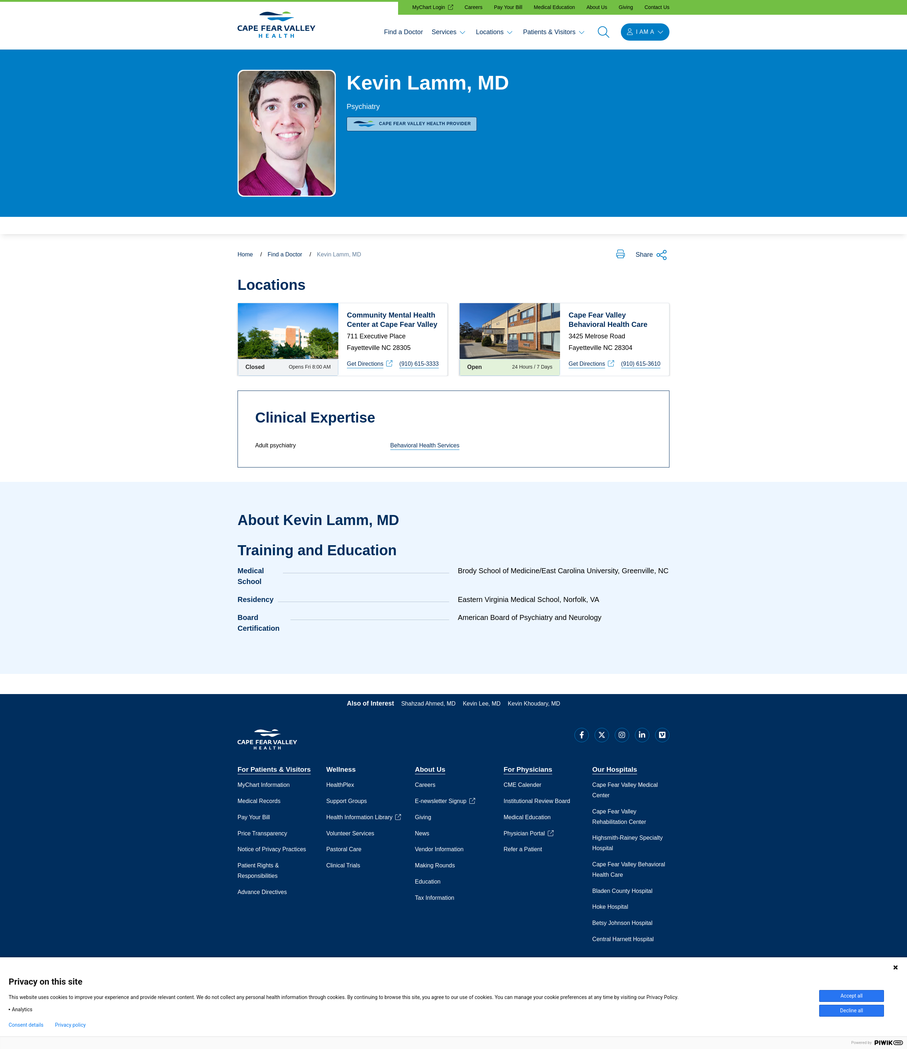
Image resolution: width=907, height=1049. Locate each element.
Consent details (26, 1025)
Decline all (851, 1010)
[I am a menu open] (645, 32)
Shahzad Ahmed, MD (428, 703)
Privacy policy (70, 1025)
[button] (620, 255)
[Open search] (603, 32)
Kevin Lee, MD (482, 703)
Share (651, 255)
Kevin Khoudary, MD (534, 703)
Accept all (851, 996)
